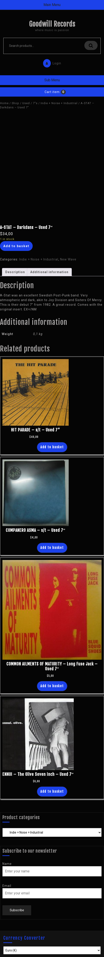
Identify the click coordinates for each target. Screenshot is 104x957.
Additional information (49, 272)
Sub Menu (52, 80)
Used (26, 103)
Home (4, 103)
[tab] (15, 272)
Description (15, 272)
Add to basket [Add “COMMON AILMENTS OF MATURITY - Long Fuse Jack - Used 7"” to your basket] (52, 686)
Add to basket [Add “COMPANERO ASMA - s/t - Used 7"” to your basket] (52, 548)
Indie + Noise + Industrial (59, 103)
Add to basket (16, 246)
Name (7, 864)
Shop (15, 103)
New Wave (68, 259)
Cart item (52, 92)
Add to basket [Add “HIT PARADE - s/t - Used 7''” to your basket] (52, 447)
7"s (35, 103)
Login (51, 62)
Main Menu (52, 5)
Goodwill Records (52, 24)
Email (6, 886)
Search (91, 45)
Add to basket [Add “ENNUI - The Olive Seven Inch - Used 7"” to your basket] (52, 791)
